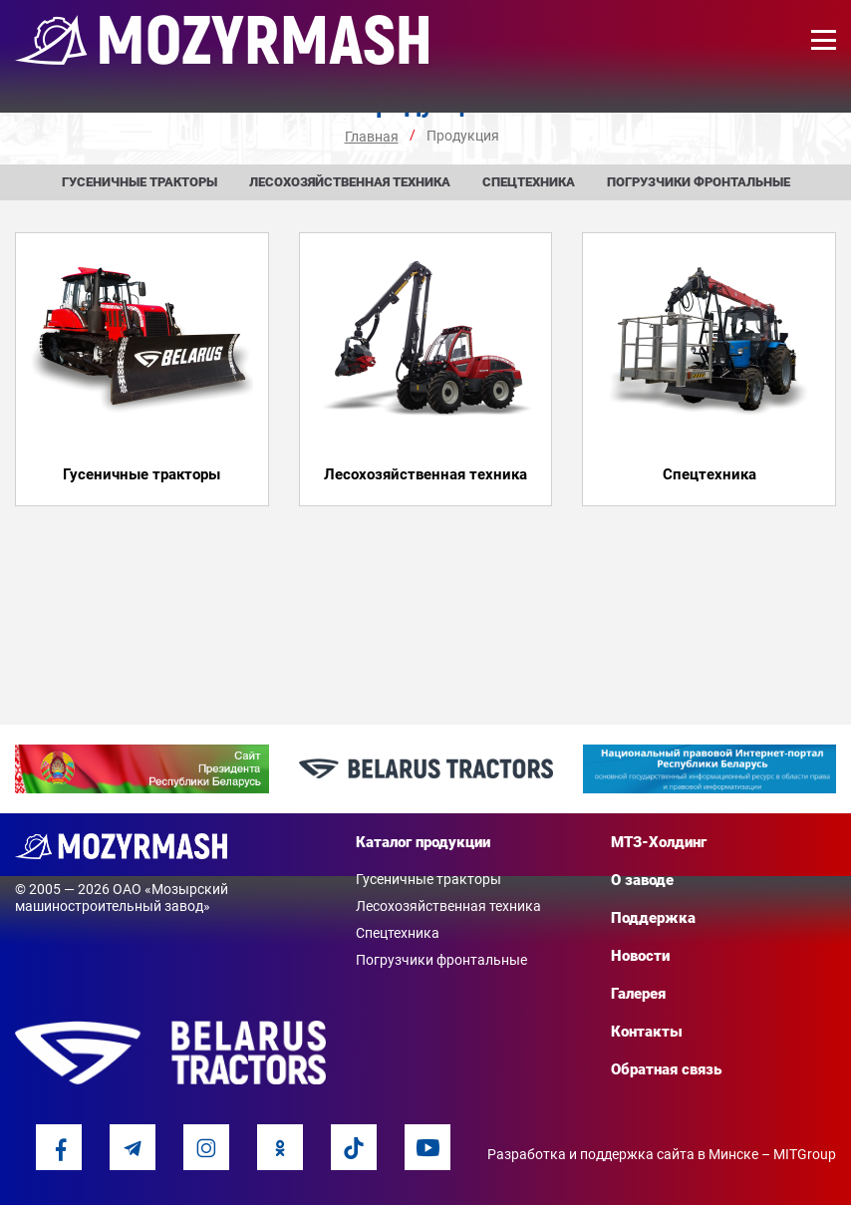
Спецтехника (528, 181)
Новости (640, 956)
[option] (142, 769)
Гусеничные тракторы (139, 181)
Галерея (638, 994)
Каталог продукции (423, 842)
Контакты (647, 1032)
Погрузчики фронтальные (698, 181)
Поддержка (653, 918)
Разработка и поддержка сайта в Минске (622, 1154)
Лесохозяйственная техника (349, 181)
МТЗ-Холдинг (659, 842)
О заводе (642, 880)
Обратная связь (666, 1069)
